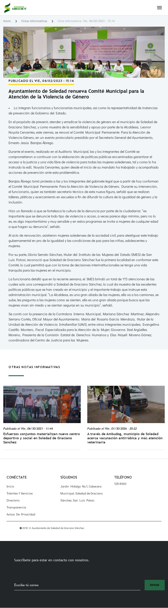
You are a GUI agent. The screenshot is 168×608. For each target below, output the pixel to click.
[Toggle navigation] (159, 7)
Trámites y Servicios (20, 493)
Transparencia (16, 507)
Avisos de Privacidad (21, 514)
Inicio (7, 21)
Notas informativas (34, 21)
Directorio (13, 500)
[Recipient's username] (77, 585)
